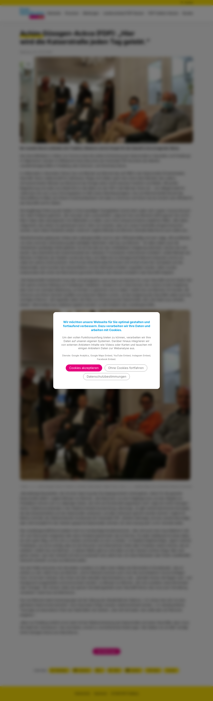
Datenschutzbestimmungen (106, 376)
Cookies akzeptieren (84, 368)
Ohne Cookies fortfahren (126, 368)
